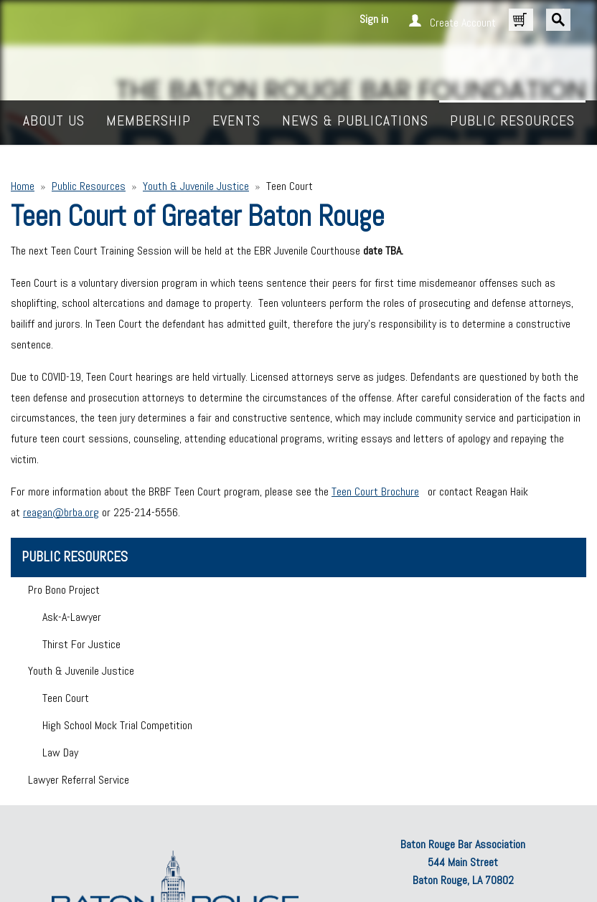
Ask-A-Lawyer (71, 617)
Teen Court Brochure (375, 491)
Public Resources (89, 186)
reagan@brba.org (61, 512)
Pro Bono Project (64, 589)
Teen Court (65, 698)
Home (22, 186)
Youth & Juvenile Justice (196, 186)
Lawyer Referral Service (78, 779)
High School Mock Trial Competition (117, 725)
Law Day (60, 752)
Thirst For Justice (81, 644)
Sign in (373, 19)
